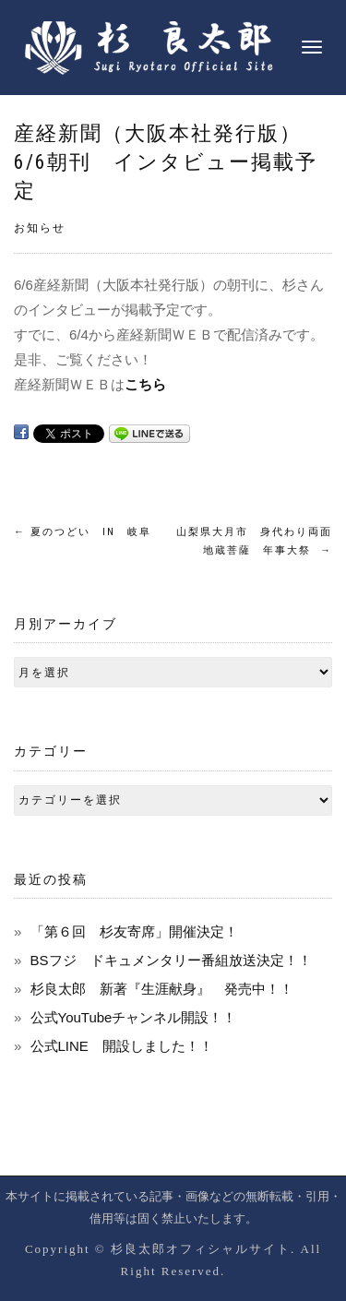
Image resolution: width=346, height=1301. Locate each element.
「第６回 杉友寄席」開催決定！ (134, 931)
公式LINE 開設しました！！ (121, 1046)
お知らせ (40, 227)
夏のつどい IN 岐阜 (82, 532)
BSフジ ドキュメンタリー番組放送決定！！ (171, 960)
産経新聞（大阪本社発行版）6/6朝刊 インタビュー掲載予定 (165, 162)
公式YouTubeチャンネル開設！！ (133, 1017)
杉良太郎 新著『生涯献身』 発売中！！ (161, 989)
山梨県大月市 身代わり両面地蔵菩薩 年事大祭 (254, 541)
